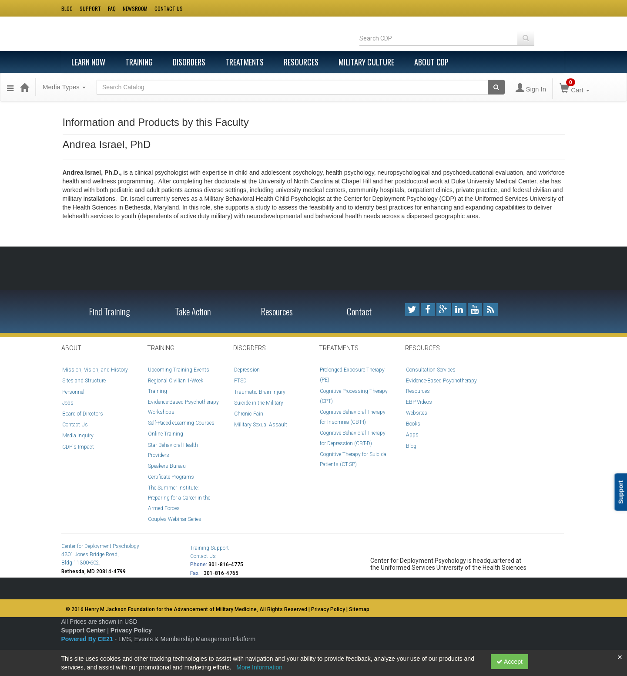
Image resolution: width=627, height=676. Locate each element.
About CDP (431, 62)
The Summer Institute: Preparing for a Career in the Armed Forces (179, 498)
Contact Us (75, 425)
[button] (10, 87)
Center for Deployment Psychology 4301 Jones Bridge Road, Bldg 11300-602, (100, 554)
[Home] (24, 87)
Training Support (209, 548)
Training (139, 62)
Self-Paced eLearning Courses (181, 423)
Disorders (189, 62)
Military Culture (366, 62)
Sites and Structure (84, 381)
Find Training (109, 311)
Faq (112, 8)
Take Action (193, 311)
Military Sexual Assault (260, 425)
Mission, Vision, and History (95, 370)
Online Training (165, 434)
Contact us (168, 8)
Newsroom (135, 8)
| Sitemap (357, 609)
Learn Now (88, 62)
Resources (301, 62)
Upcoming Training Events (178, 370)
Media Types (64, 87)
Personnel (73, 392)
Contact (359, 311)
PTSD (240, 381)
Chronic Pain (248, 414)
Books (413, 424)
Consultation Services (431, 370)
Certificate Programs (171, 477)
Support (90, 8)
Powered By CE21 (88, 638)
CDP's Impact (78, 447)
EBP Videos (419, 402)
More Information (259, 667)
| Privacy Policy (327, 609)
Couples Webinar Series (174, 519)
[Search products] (496, 87)
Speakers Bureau (167, 466)
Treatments (244, 62)
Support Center (83, 630)
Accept (509, 661)
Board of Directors (82, 414)
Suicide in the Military (258, 403)
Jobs (68, 403)
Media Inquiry (78, 436)
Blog (67, 8)
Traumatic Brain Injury (259, 392)
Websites (416, 413)
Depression (247, 370)
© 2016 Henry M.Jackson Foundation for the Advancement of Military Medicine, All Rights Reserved (186, 609)
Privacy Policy (131, 630)
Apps (412, 435)
